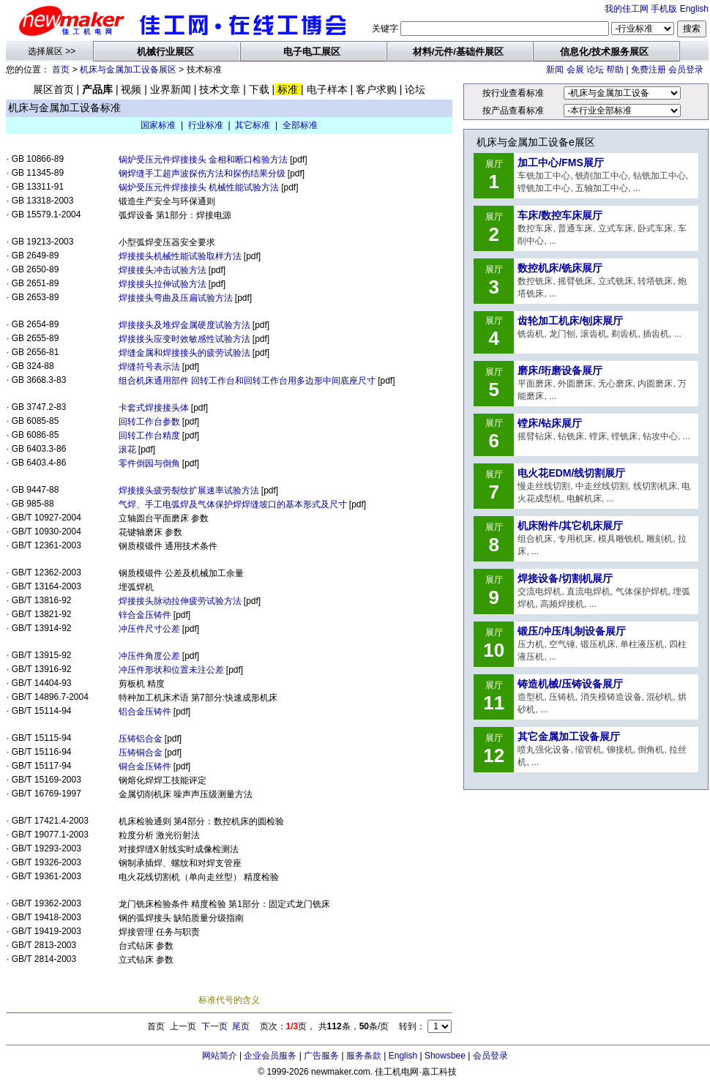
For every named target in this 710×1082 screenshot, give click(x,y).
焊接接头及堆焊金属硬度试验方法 (184, 325)
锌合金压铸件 (145, 615)
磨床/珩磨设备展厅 (559, 370)
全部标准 (300, 125)
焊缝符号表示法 (149, 367)
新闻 (555, 69)
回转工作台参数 (149, 422)
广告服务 (321, 1056)
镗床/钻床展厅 (549, 423)
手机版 (664, 9)
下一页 (214, 1026)
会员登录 (685, 69)
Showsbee (445, 1056)
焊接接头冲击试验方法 (162, 270)
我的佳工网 (627, 9)
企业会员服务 (270, 1056)
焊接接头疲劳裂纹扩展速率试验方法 (189, 490)
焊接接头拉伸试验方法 (162, 284)
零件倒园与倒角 (149, 463)
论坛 (595, 69)
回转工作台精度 (149, 435)
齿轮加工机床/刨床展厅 (570, 321)
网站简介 (219, 1056)
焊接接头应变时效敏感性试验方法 (184, 339)
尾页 (241, 1026)
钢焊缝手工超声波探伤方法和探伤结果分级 (202, 173)
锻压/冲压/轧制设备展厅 (571, 631)
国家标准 (158, 125)
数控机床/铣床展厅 (559, 268)
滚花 (127, 449)
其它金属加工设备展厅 (568, 736)
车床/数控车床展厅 (559, 215)
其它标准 (252, 125)
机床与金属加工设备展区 (128, 69)
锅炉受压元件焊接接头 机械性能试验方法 (199, 187)
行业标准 (205, 125)
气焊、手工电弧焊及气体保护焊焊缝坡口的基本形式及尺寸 (233, 504)
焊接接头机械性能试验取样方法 (180, 256)
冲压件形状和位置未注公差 (171, 670)
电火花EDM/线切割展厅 (571, 473)
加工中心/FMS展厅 (560, 162)
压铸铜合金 (140, 752)
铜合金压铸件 (145, 766)
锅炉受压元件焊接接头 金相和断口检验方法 (203, 159)
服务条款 (363, 1056)
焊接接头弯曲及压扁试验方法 (176, 298)
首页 (61, 69)
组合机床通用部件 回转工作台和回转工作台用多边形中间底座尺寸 (247, 381)
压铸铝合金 (140, 739)
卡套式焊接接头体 (154, 408)
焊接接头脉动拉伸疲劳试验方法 (180, 601)
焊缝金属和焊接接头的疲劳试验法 (184, 353)
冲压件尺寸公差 (149, 629)
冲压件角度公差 (149, 656)
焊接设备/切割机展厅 (565, 578)
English (694, 9)
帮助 (615, 69)
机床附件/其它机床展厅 (570, 525)
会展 (575, 69)
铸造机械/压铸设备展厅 (570, 684)
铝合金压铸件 (145, 711)
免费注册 (648, 69)
